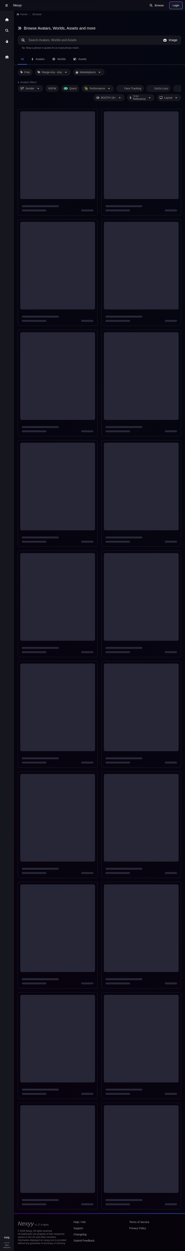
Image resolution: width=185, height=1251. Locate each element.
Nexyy (17, 5)
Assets (81, 59)
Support (78, 1228)
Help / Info (79, 1222)
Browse (156, 5)
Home (22, 14)
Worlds (60, 59)
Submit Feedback (83, 1240)
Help (7, 1237)
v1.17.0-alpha (7, 1244)
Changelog (79, 1234)
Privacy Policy (137, 1228)
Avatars (38, 59)
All (22, 59)
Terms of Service (139, 1222)
